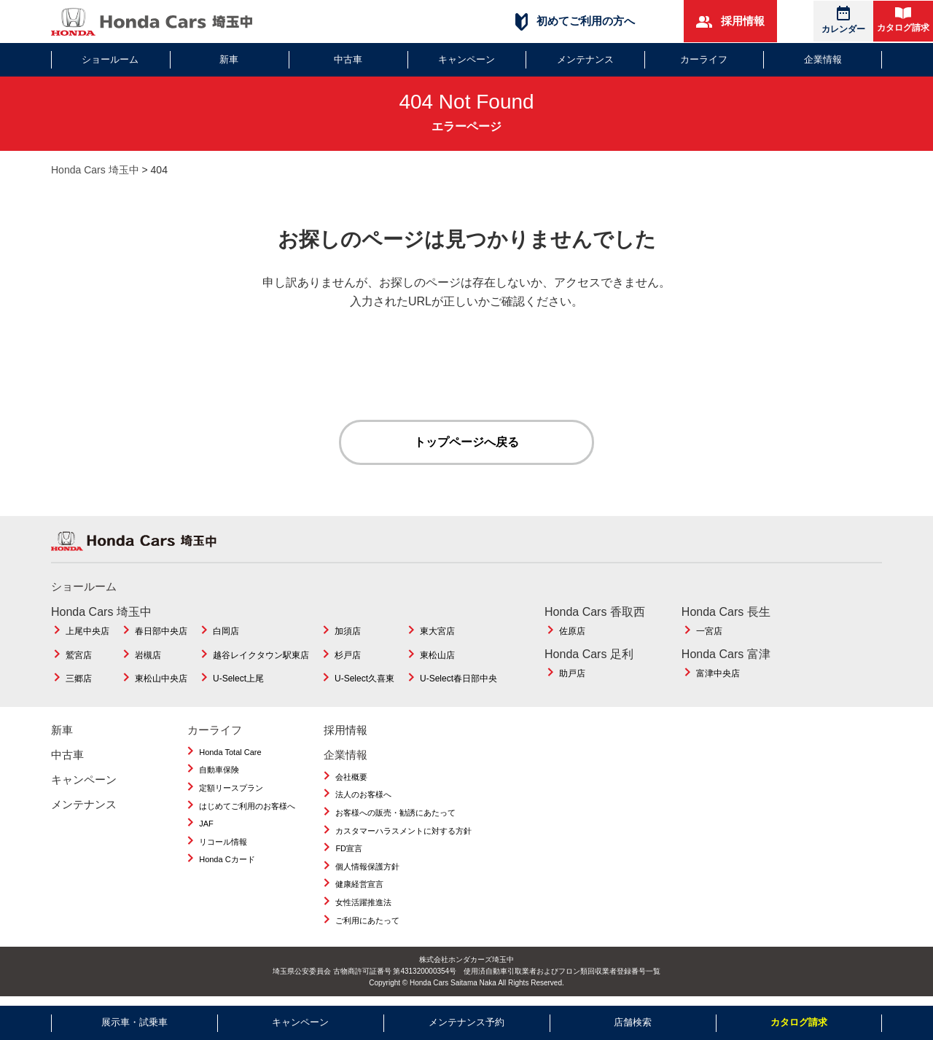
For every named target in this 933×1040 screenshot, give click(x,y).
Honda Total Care (230, 752)
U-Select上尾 (238, 678)
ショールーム (110, 59)
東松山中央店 (161, 678)
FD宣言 (348, 848)
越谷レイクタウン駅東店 (261, 655)
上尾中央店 (87, 631)
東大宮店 (437, 631)
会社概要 (351, 777)
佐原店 (572, 631)
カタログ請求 (903, 20)
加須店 (348, 631)
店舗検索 (633, 1022)
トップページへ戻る (466, 442)
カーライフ (703, 59)
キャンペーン (466, 59)
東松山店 (437, 655)
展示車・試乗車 (134, 1022)
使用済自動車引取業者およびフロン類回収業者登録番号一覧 (562, 971)
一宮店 (709, 631)
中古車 (348, 59)
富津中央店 (718, 673)
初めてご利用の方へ (575, 21)
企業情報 (823, 59)
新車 (228, 59)
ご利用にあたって (367, 920)
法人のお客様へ (363, 794)
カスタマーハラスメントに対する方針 (403, 830)
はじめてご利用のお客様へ (247, 806)
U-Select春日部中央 (458, 678)
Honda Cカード (226, 859)
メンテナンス (585, 59)
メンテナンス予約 (466, 1022)
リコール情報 (223, 841)
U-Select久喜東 (364, 678)
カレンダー (843, 20)
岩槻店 (148, 655)
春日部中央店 (161, 631)
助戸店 (572, 673)
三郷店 (79, 678)
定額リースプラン (231, 787)
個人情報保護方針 (367, 866)
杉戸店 (348, 655)
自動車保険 (219, 769)
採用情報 (730, 21)
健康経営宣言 (359, 884)
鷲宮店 (79, 655)
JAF (206, 823)
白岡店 (226, 631)
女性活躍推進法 (363, 902)
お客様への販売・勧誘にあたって (395, 812)
